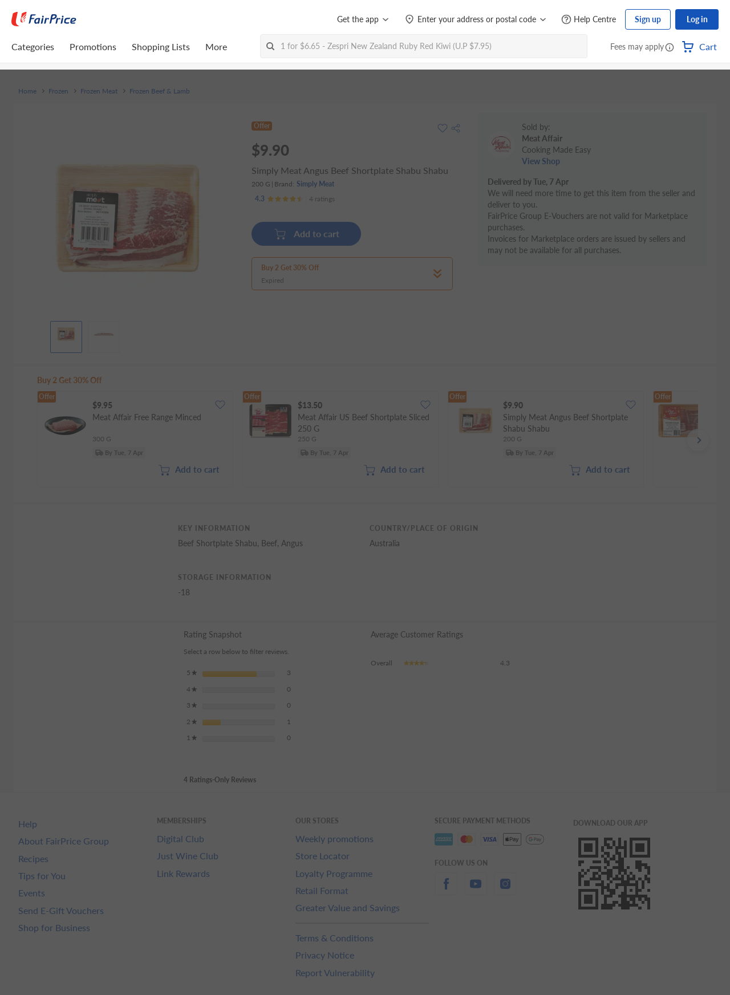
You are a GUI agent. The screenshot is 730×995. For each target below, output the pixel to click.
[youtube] (475, 890)
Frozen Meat (98, 91)
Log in (697, 19)
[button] (669, 48)
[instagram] (505, 890)
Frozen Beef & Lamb (159, 91)
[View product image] (66, 334)
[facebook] (446, 890)
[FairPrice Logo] (43, 19)
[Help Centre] (588, 19)
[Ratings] (295, 199)
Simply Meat (315, 184)
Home (27, 91)
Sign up (648, 19)
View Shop (541, 161)
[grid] (367, 440)
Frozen (58, 91)
